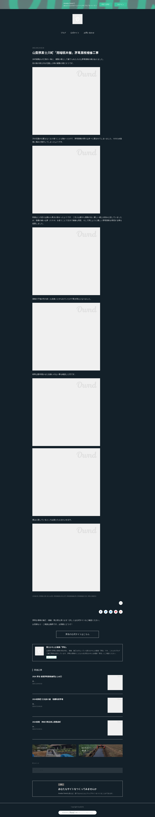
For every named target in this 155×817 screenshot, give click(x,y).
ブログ (63, 33)
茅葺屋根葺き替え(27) (60, 596)
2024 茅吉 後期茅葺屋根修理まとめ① (47, 677)
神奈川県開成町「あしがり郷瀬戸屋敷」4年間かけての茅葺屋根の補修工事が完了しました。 (63, 727)
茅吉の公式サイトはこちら (77, 634)
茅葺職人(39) (42, 596)
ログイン (120, 4)
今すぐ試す (105, 4)
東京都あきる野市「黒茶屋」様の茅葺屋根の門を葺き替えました (54, 681)
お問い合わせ (89, 33)
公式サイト (74, 33)
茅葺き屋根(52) (92, 596)
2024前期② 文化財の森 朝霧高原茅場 (47, 699)
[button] (63, 33)
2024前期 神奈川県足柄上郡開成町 (46, 722)
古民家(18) (35, 596)
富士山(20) (50, 596)
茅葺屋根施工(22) (82, 596)
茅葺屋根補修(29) (71, 596)
